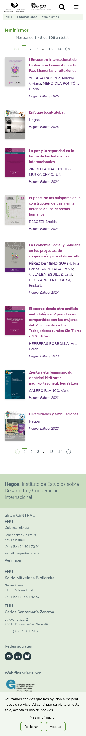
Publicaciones (27, 17)
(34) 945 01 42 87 (26, 597)
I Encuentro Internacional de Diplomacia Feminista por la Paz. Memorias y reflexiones (53, 65)
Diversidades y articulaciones (53, 414)
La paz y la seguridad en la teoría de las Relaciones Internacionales (51, 156)
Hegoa (34, 119)
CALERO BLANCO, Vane (49, 390)
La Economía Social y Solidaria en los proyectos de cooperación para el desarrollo (55, 251)
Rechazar (31, 727)
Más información (43, 717)
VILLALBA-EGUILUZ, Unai (50, 274)
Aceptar (55, 727)
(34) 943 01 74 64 (26, 631)
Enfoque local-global (47, 112)
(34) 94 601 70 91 (26, 547)
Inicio (8, 17)
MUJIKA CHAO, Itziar (46, 174)
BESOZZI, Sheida (43, 221)
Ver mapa (13, 560)
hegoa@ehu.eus (27, 553)
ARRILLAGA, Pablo (57, 269)
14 (59, 49)
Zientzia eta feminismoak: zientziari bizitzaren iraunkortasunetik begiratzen (53, 378)
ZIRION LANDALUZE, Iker (50, 169)
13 (50, 49)
